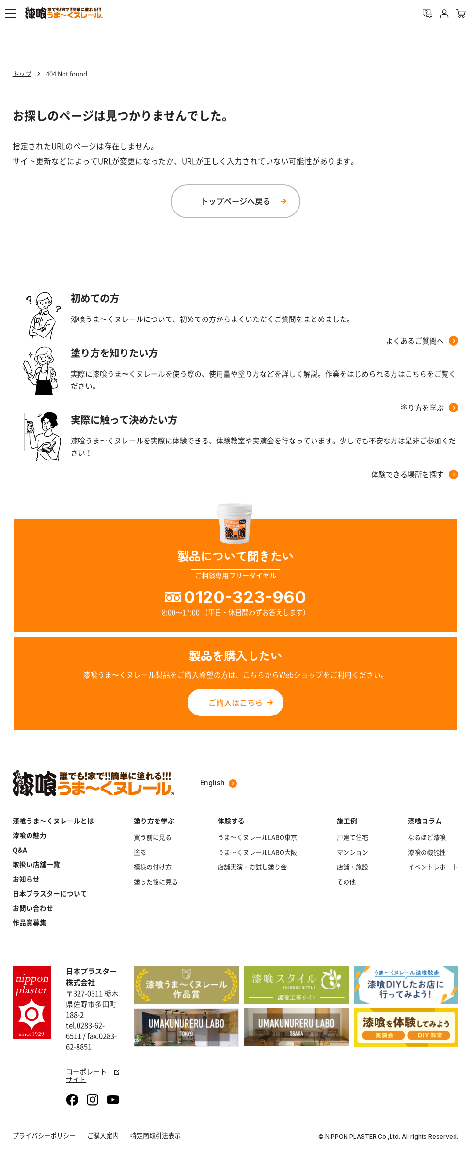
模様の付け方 (153, 867)
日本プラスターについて (50, 893)
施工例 (347, 820)
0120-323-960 (245, 597)
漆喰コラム (425, 820)
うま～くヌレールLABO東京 (257, 837)
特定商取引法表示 (155, 1135)
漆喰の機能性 (427, 852)
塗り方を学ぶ (154, 820)
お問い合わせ (33, 907)
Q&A (20, 849)
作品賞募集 (30, 922)
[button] (10, 13)
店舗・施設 (352, 867)
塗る (140, 852)
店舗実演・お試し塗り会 (252, 867)
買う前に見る (153, 837)
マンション (352, 852)
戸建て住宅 (352, 837)
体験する (231, 820)
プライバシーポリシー (44, 1135)
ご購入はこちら (235, 702)
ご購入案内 (103, 1135)
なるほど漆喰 (427, 837)
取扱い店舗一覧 (36, 864)
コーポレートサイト (92, 1075)
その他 (346, 882)
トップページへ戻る (235, 201)
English (218, 783)
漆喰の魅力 (30, 835)
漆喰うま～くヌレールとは (53, 820)
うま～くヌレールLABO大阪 (257, 852)
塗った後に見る (156, 882)
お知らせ (26, 878)
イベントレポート (433, 867)
